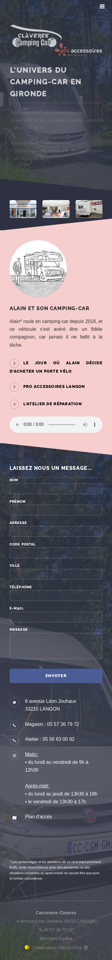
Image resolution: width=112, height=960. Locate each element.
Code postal (23, 544)
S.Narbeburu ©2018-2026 (53, 947)
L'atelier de (52, 404)
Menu (101, 6)
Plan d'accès (38, 816)
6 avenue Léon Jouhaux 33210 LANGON (56, 921)
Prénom (18, 501)
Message (19, 629)
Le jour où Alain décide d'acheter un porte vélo (56, 367)
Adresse (18, 523)
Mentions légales (56, 938)
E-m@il (17, 608)
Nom (14, 480)
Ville (15, 565)
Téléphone (21, 587)
